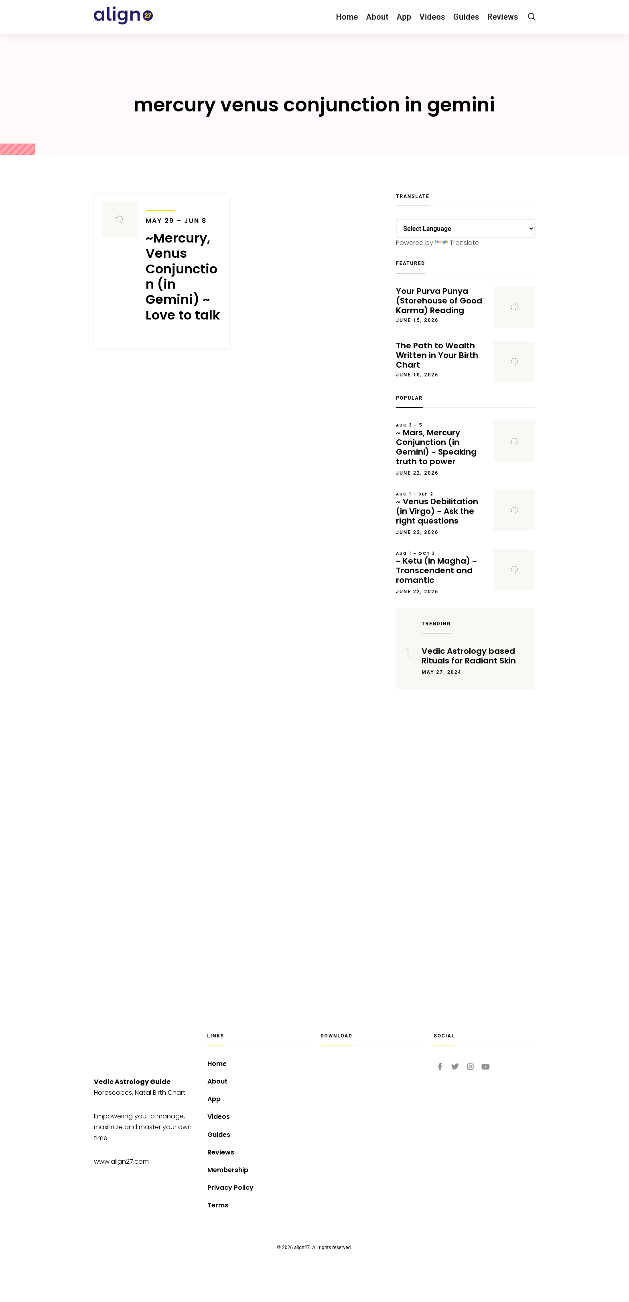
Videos (432, 17)
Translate (457, 242)
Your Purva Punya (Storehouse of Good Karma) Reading (439, 300)
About (377, 17)
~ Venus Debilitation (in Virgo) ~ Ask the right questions (440, 509)
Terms (217, 1205)
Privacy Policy (230, 1187)
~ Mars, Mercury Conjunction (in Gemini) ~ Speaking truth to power (440, 444)
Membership (227, 1170)
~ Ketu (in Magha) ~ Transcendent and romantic (440, 568)
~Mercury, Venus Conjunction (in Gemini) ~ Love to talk (183, 270)
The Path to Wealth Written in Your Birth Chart (437, 355)
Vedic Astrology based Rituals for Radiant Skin (469, 655)
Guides (466, 17)
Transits (160, 205)
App (404, 17)
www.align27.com (121, 1161)
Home (347, 17)
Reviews (502, 17)
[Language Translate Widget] (465, 228)
